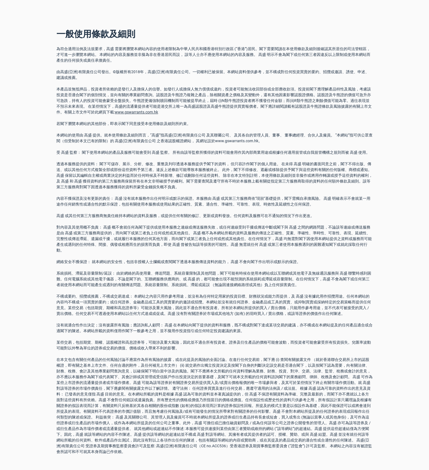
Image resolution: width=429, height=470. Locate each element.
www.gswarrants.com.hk (136, 112)
